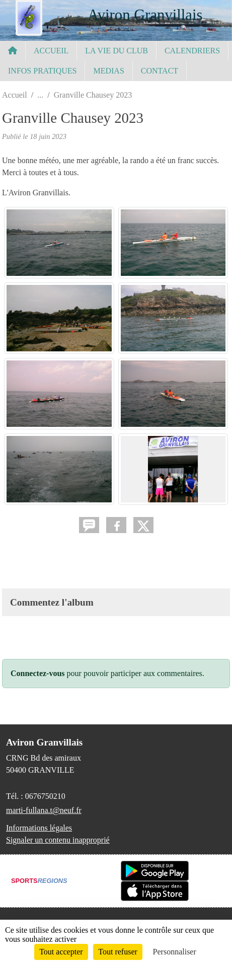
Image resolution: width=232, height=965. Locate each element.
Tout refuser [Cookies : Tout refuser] (117, 951)
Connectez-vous (38, 673)
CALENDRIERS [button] (192, 50)
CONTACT (159, 70)
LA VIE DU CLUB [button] (116, 50)
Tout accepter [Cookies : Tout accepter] (61, 951)
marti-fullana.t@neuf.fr (44, 810)
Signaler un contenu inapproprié (58, 840)
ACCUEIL (51, 50)
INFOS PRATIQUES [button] (42, 70)
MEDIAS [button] (108, 70)
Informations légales (39, 828)
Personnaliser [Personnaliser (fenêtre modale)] (174, 951)
